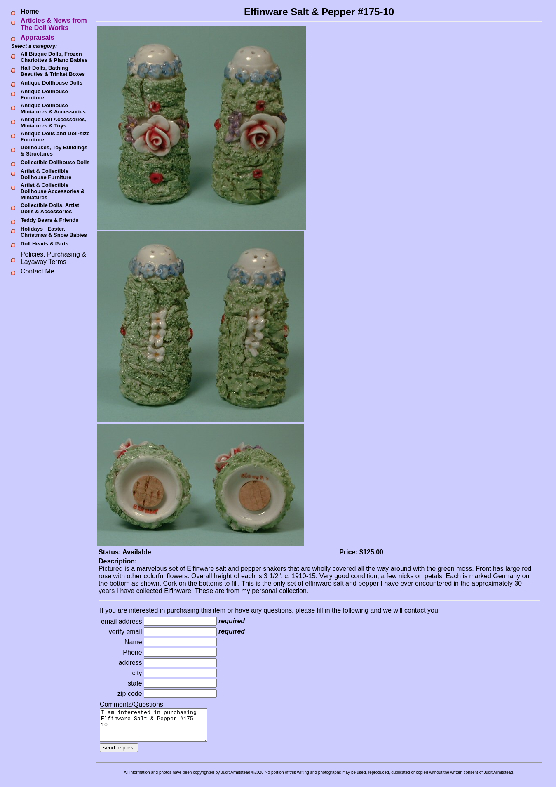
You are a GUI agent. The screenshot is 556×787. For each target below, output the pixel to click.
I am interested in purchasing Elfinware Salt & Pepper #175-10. (160, 728)
